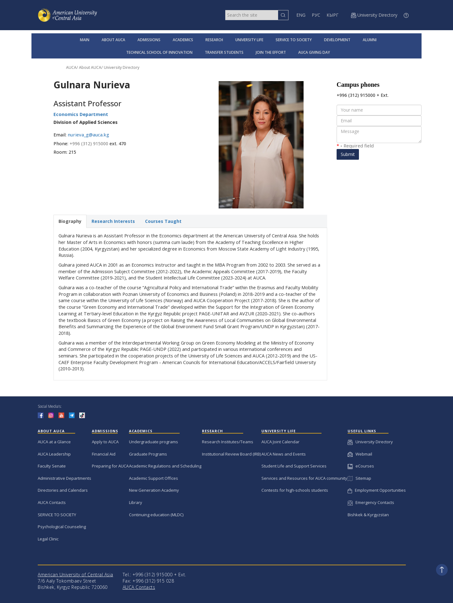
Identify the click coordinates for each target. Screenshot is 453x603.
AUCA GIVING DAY (314, 52)
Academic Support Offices (153, 478)
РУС (316, 15)
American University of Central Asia (75, 575)
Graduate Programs (148, 454)
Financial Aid (103, 454)
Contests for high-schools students (294, 490)
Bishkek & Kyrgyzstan (368, 514)
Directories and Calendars (63, 490)
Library (135, 502)
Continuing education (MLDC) (156, 514)
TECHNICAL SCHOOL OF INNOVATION (159, 52)
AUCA (71, 67)
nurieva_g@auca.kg (88, 135)
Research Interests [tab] (113, 221)
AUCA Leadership (54, 454)
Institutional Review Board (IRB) (231, 454)
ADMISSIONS (148, 39)
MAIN (84, 39)
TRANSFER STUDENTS (224, 52)
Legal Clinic (48, 539)
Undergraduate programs (153, 442)
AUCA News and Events (283, 454)
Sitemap (359, 478)
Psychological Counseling (62, 526)
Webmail (360, 454)
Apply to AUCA (105, 442)
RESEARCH (214, 39)
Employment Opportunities (377, 490)
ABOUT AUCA (113, 39)
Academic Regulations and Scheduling (165, 466)
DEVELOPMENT (337, 39)
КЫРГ (332, 15)
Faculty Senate (52, 466)
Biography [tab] (70, 221)
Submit (348, 154)
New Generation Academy (154, 490)
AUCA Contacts (52, 502)
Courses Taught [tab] (163, 221)
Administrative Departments (64, 478)
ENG (300, 15)
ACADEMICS (183, 39)
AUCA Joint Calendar (280, 442)
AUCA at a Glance (54, 442)
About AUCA (90, 67)
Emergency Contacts (371, 502)
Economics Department (80, 114)
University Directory (121, 67)
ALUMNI (370, 39)
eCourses (361, 466)
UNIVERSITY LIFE (249, 39)
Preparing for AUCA (110, 466)
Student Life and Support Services (294, 466)
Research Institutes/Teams (227, 442)
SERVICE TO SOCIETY (294, 39)
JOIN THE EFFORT (271, 52)
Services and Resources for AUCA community (304, 478)
